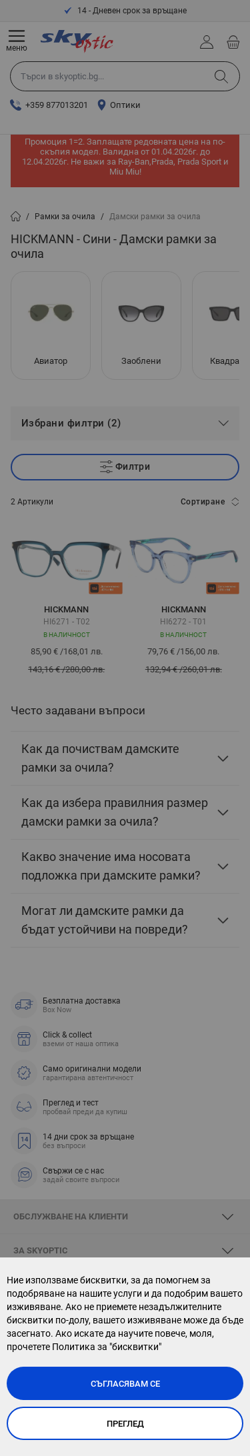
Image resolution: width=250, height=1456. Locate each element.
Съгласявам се (125, 1384)
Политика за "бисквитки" (106, 1346)
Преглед (125, 1424)
